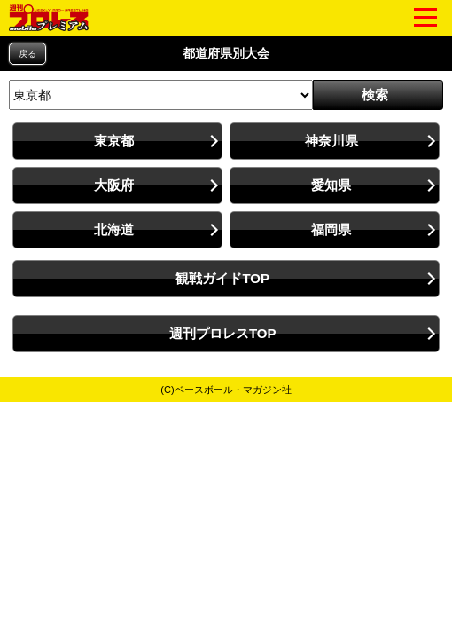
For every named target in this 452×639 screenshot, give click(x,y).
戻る (27, 54)
